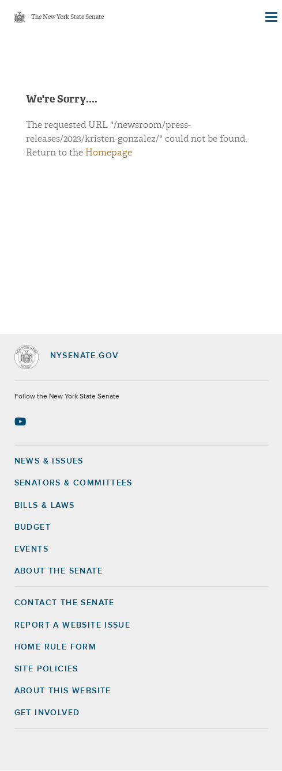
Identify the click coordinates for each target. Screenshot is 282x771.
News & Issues (49, 461)
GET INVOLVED (47, 713)
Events (31, 549)
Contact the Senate (64, 603)
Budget (32, 527)
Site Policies (46, 669)
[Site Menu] (270, 17)
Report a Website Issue (72, 625)
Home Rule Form (55, 647)
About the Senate (58, 571)
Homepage (108, 152)
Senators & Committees (73, 483)
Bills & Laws (44, 506)
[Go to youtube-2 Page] (21, 421)
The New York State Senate (67, 17)
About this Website (62, 691)
